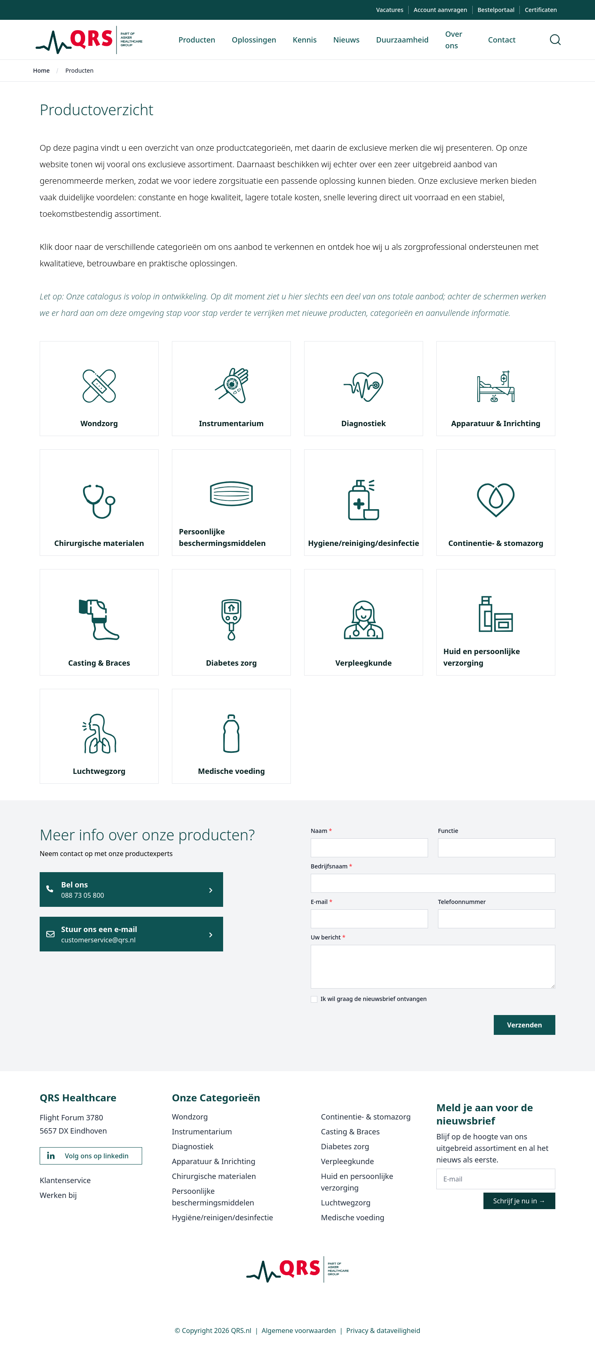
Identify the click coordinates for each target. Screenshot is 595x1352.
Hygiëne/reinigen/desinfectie (222, 1217)
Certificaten (541, 10)
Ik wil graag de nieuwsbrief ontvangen (374, 999)
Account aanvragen (440, 10)
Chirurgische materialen (99, 543)
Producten (79, 70)
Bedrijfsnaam (331, 866)
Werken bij (58, 1195)
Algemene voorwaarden (299, 1330)
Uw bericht (328, 937)
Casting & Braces (99, 663)
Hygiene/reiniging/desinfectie (363, 543)
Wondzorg (99, 423)
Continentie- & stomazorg (495, 543)
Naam (321, 831)
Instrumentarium (231, 423)
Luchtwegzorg (99, 771)
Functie (448, 831)
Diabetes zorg (231, 663)
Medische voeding (231, 771)
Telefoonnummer (462, 902)
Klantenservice (65, 1180)
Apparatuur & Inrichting (495, 423)
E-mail (321, 902)
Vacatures (389, 10)
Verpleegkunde (364, 663)
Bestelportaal (496, 10)
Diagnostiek (363, 423)
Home (41, 70)
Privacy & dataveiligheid (383, 1330)
